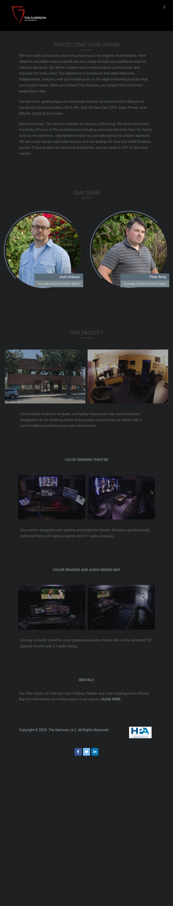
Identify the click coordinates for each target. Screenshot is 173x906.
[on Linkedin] (94, 752)
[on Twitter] (86, 752)
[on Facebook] (78, 752)
